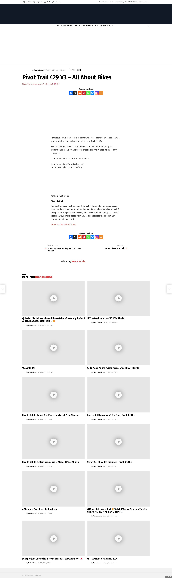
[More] (101, 93)
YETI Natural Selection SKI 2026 (102, 558)
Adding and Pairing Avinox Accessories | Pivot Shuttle (113, 368)
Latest (28, 2)
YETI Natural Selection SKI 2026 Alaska (106, 318)
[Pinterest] (84, 93)
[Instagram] (97, 93)
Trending (58, 2)
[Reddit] (80, 93)
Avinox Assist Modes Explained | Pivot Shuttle (109, 462)
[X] (75, 93)
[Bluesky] (92, 93)
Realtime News (43, 276)
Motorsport (105, 26)
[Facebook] (71, 93)
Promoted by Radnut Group (63, 224)
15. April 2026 (28, 368)
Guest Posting (103, 2)
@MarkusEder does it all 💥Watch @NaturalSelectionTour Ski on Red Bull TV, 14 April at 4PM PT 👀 (117, 510)
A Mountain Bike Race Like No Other (39, 509)
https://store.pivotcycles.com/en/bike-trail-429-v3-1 (40, 84)
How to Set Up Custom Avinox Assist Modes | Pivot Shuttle (50, 462)
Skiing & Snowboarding (86, 26)
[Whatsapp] (88, 93)
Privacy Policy (119, 2)
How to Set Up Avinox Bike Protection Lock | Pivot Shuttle (50, 415)
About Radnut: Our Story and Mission (136, 2)
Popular (39, 2)
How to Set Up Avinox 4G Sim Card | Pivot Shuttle (111, 415)
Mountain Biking (64, 26)
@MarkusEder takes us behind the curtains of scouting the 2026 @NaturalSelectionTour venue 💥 (53, 319)
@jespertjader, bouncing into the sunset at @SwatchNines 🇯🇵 (52, 558)
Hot (48, 2)
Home (112, 2)
